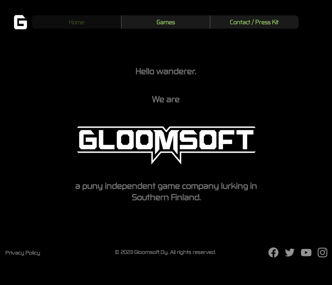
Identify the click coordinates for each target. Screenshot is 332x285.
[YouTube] (306, 252)
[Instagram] (322, 252)
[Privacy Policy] (23, 252)
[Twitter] (289, 252)
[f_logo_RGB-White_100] (273, 252)
